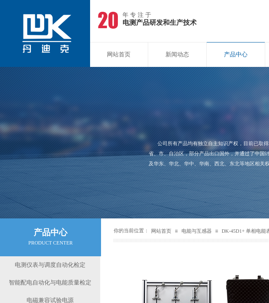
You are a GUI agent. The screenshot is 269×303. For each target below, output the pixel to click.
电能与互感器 (196, 231)
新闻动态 (177, 54)
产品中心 (236, 54)
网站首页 (119, 54)
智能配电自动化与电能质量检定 (50, 282)
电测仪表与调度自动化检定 (50, 265)
